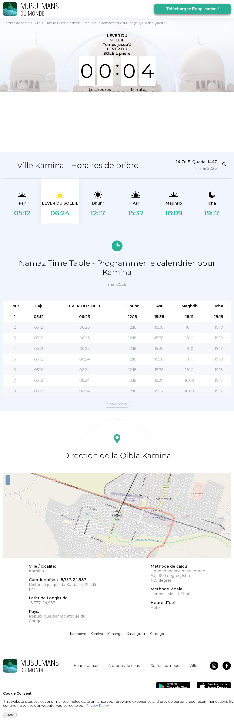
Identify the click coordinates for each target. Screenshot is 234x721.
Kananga (114, 634)
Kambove (78, 634)
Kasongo (156, 634)
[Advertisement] (117, 121)
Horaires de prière (16, 23)
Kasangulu (136, 634)
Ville (37, 23)
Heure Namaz (86, 666)
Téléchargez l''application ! (192, 9)
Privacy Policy (97, 706)
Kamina (96, 634)
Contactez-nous (164, 666)
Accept (10, 714)
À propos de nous (124, 666)
